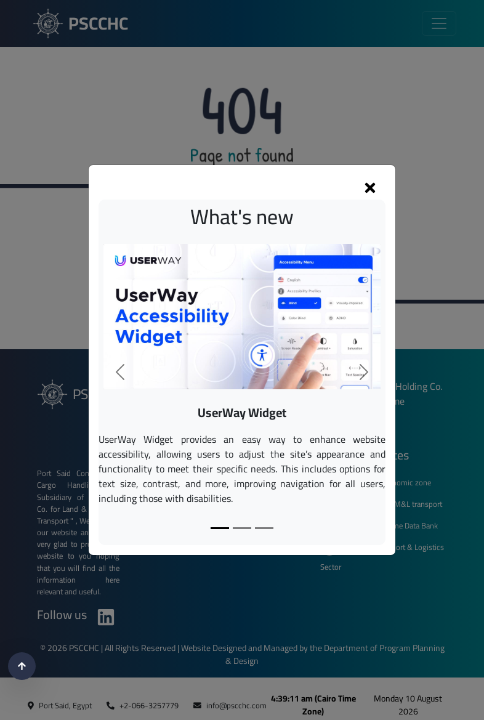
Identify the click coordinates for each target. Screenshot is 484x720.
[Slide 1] (220, 528)
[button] (120, 372)
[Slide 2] (242, 528)
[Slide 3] (264, 528)
